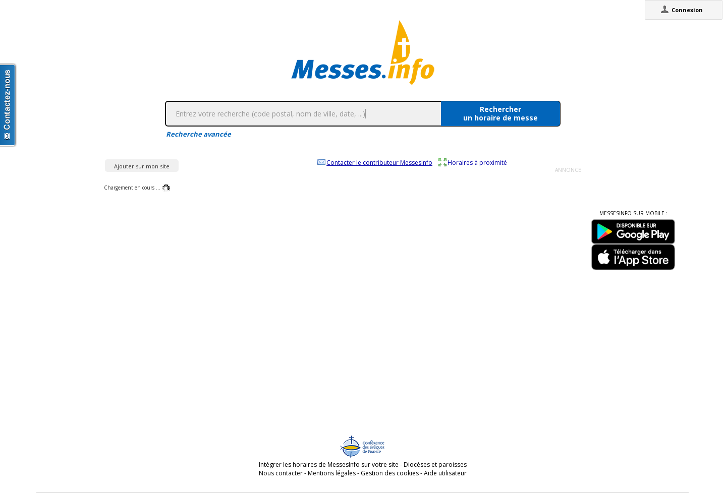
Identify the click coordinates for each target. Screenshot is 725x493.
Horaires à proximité (477, 162)
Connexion (687, 10)
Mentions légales (332, 473)
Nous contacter (281, 473)
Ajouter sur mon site (142, 166)
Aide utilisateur (445, 473)
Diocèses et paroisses (435, 464)
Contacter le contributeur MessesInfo (379, 162)
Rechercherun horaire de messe (500, 113)
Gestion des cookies (390, 473)
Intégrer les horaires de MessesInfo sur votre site (329, 464)
